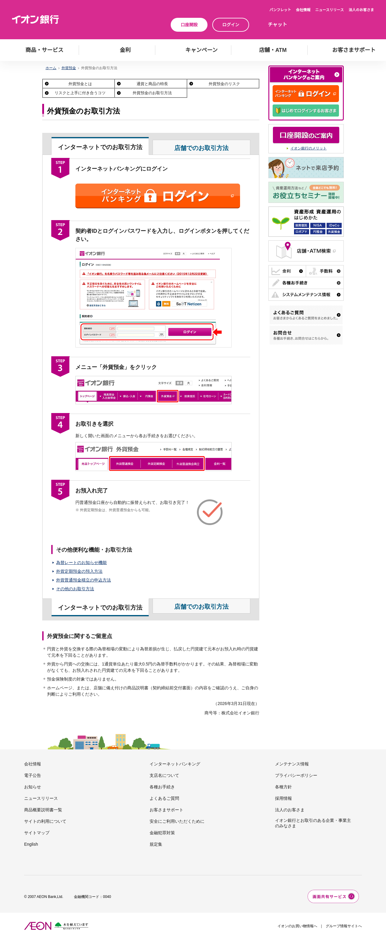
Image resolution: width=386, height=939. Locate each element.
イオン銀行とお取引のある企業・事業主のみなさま (313, 823)
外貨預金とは (80, 84)
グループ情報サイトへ (344, 926)
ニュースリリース (329, 10)
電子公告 (32, 775)
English (31, 844)
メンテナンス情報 (292, 763)
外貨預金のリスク (224, 84)
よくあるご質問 (164, 798)
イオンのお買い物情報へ (297, 926)
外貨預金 (69, 68)
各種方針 (283, 786)
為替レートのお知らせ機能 (81, 562)
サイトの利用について (45, 821)
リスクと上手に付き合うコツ (80, 93)
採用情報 (283, 798)
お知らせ (32, 786)
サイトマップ (36, 832)
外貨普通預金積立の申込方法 (83, 580)
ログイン (230, 24)
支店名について (164, 775)
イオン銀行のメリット (308, 148)
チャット (277, 24)
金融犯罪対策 (162, 832)
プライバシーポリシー (296, 775)
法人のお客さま (361, 10)
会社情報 (303, 10)
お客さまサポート (166, 809)
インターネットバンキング (175, 763)
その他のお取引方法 (75, 588)
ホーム (51, 68)
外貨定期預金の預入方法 (79, 571)
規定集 (156, 844)
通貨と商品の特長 (152, 84)
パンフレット (280, 10)
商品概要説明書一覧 (43, 809)
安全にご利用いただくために (177, 821)
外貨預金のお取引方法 (152, 93)
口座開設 (189, 24)
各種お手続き (162, 786)
